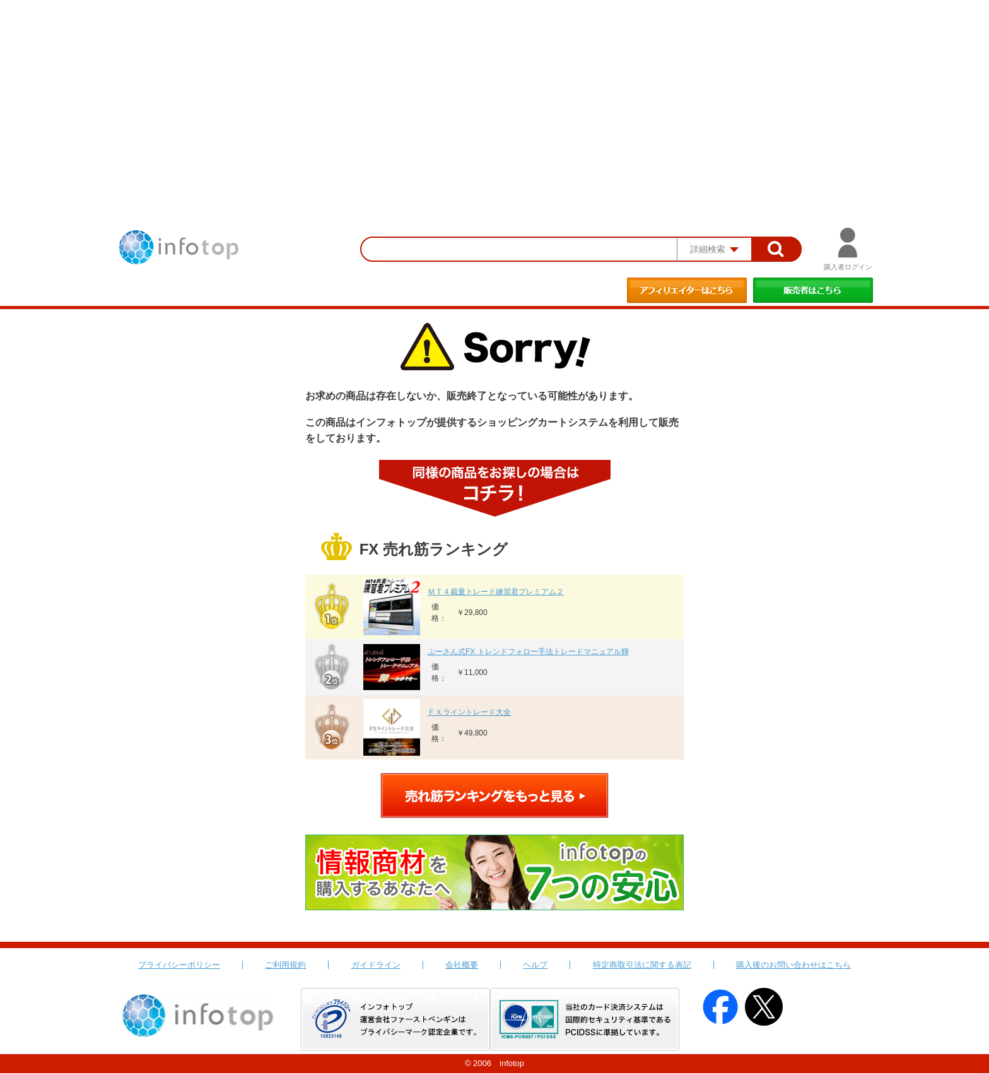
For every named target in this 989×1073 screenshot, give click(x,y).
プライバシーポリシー (179, 965)
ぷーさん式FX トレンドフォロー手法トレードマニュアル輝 (528, 651)
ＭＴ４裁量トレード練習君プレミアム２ (496, 591)
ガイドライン (376, 965)
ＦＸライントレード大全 (469, 712)
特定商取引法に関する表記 (642, 965)
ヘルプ (535, 965)
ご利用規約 (285, 965)
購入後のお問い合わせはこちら (793, 965)
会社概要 (461, 965)
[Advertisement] (494, 94)
